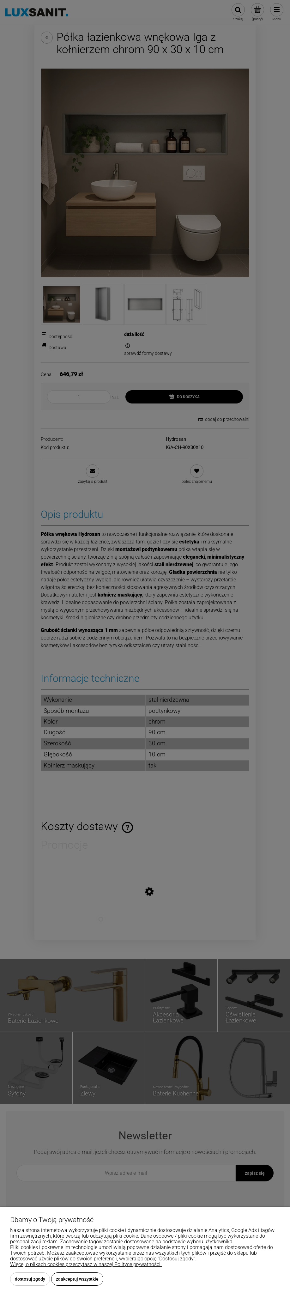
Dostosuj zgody (30, 1279)
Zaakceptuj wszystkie (77, 1279)
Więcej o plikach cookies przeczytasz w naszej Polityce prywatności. (86, 1264)
